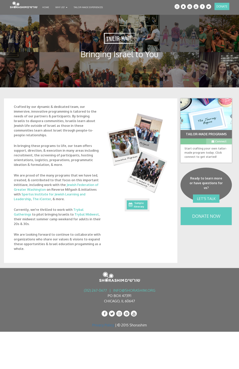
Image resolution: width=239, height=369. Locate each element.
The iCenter (42, 199)
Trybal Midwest (87, 214)
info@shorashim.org (134, 290)
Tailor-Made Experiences (88, 7)
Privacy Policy (103, 325)
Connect (219, 141)
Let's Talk (206, 198)
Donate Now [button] (206, 216)
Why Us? (61, 7)
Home (45, 7)
